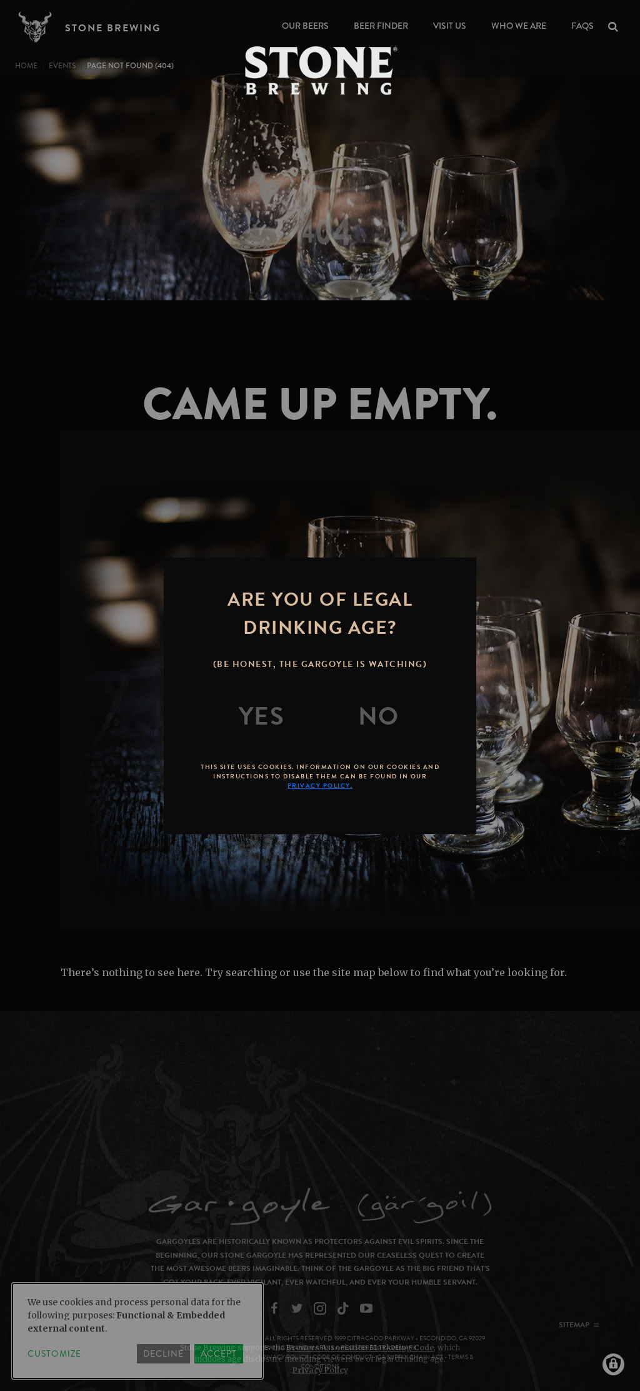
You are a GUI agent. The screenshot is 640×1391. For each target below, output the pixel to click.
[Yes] (261, 716)
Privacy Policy (320, 1370)
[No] (379, 716)
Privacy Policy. (320, 785)
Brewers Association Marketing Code (360, 1347)
